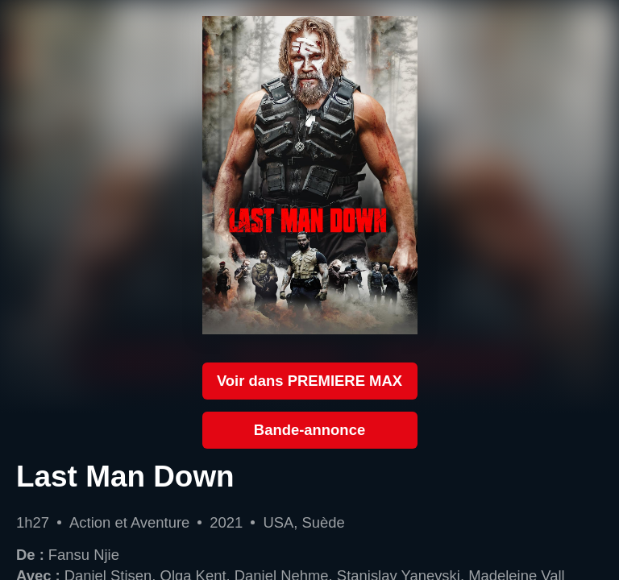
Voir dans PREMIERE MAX (309, 380)
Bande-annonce (309, 429)
